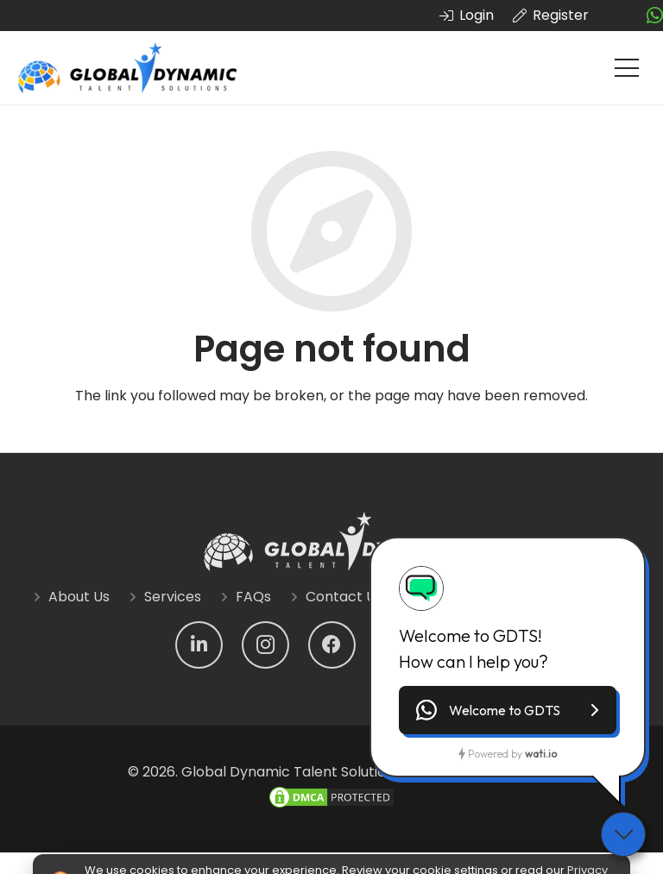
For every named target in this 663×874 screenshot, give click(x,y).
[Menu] (626, 68)
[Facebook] (332, 645)
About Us (79, 597)
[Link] (127, 68)
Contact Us (344, 597)
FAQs (253, 597)
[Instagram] (265, 645)
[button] (507, 710)
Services (172, 597)
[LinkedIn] (199, 645)
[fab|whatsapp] (655, 16)
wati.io (541, 753)
